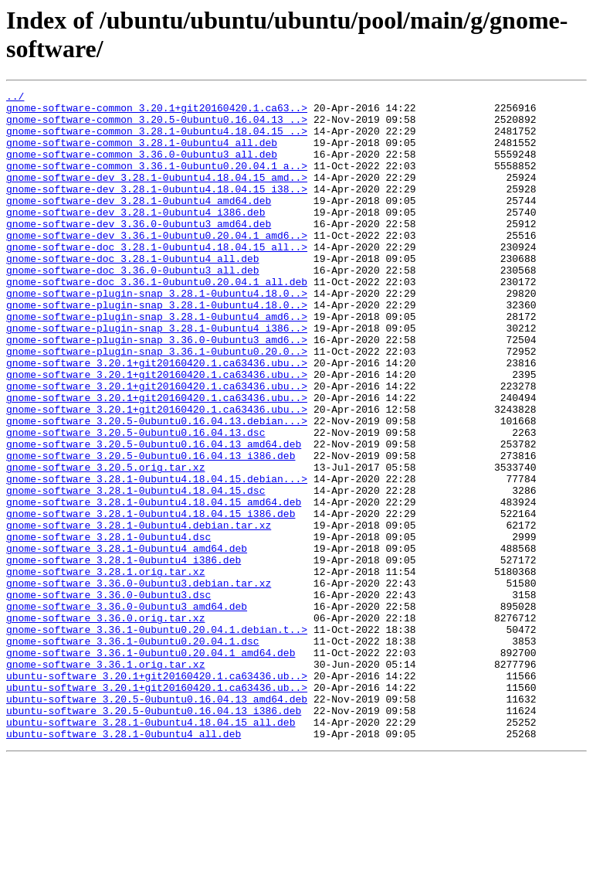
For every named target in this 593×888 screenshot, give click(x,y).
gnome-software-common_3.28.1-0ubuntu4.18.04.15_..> (156, 140)
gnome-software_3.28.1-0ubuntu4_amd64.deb (126, 641)
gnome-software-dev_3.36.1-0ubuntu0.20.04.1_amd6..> (156, 265)
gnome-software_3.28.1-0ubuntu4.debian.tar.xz (138, 613)
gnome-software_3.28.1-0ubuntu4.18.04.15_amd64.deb (153, 585)
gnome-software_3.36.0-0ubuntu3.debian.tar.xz (138, 682)
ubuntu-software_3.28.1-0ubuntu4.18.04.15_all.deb (150, 849)
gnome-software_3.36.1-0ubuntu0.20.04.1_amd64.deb (150, 766)
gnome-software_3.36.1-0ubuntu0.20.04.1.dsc (132, 752)
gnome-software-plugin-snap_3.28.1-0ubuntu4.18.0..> (156, 335)
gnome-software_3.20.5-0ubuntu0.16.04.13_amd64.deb (153, 515)
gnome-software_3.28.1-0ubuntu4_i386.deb (123, 655)
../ (15, 98)
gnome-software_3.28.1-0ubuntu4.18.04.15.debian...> (156, 557)
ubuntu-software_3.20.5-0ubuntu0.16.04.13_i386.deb (153, 835)
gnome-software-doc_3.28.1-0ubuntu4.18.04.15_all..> (156, 279)
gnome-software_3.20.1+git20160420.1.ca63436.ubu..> (156, 418)
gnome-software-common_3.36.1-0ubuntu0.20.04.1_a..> (156, 182)
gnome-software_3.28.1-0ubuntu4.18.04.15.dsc (135, 571)
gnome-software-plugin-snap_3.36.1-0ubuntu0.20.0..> (156, 404)
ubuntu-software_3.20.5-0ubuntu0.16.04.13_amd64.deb (156, 821)
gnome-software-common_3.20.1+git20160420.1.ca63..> (156, 112)
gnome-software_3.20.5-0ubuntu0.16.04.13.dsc (135, 502)
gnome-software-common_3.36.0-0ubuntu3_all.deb (141, 168)
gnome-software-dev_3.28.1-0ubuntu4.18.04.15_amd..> (156, 195)
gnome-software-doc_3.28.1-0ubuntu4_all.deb (132, 293)
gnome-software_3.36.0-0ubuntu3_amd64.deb (126, 710)
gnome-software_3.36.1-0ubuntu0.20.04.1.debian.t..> (156, 738)
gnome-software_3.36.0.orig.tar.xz (105, 724)
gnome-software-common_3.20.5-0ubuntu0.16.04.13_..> (156, 126)
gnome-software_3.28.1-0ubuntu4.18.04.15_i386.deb (150, 599)
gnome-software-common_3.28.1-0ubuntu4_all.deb (141, 154)
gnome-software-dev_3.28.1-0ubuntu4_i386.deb (135, 237)
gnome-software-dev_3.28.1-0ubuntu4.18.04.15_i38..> (156, 209)
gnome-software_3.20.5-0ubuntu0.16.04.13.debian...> (156, 488)
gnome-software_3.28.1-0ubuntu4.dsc (108, 627)
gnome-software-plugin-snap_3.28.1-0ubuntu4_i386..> (156, 376)
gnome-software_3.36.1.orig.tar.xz (105, 780)
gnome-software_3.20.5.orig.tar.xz (105, 543)
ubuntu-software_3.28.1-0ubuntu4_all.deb (123, 863)
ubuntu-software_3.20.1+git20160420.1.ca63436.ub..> (156, 794)
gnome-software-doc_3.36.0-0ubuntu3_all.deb (132, 307)
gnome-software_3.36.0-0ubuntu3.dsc (108, 696)
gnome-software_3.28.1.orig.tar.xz (105, 668)
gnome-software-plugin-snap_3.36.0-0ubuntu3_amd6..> (156, 390)
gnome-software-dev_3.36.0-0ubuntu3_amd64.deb (138, 251)
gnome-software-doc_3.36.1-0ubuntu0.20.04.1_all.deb (156, 321)
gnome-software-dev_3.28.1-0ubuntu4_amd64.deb (138, 223)
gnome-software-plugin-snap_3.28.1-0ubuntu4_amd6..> (156, 362)
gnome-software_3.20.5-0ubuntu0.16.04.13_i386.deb (150, 529)
